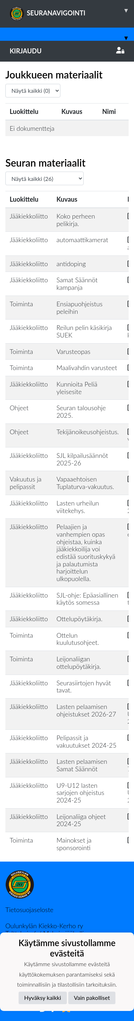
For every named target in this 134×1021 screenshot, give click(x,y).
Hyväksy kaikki (42, 997)
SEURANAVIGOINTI (72, 10)
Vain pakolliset (92, 997)
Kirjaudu (67, 51)
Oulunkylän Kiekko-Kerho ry (44, 926)
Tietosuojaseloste (29, 910)
